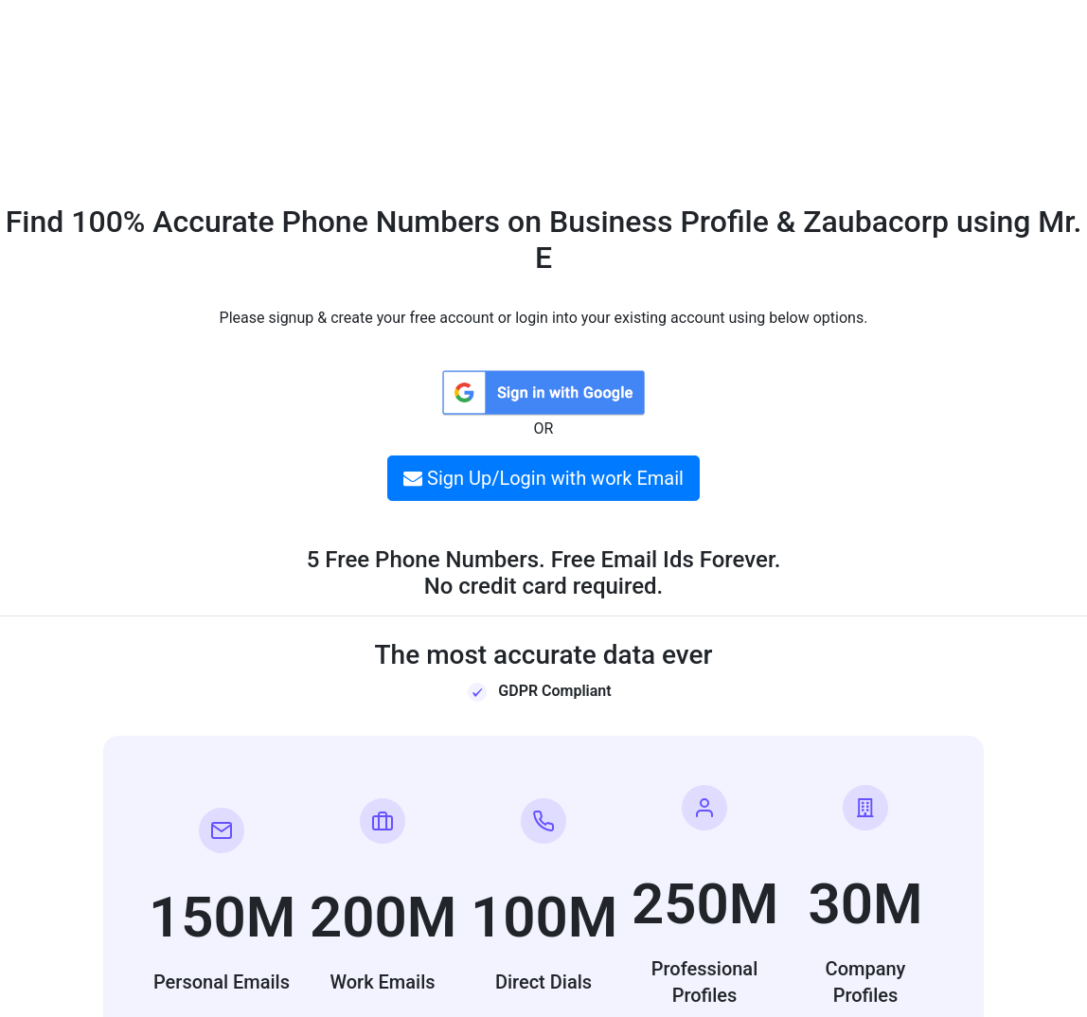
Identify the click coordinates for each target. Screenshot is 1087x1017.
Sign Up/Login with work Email (543, 478)
